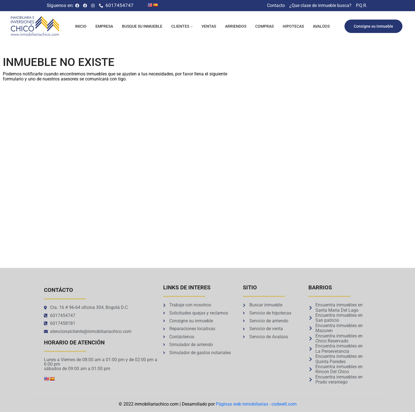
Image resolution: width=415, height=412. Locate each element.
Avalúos (321, 26)
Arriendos (235, 26)
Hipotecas (293, 26)
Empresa (104, 26)
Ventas (208, 26)
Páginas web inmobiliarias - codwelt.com (256, 404)
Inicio (80, 26)
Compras (264, 26)
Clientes (180, 26)
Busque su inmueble (142, 26)
